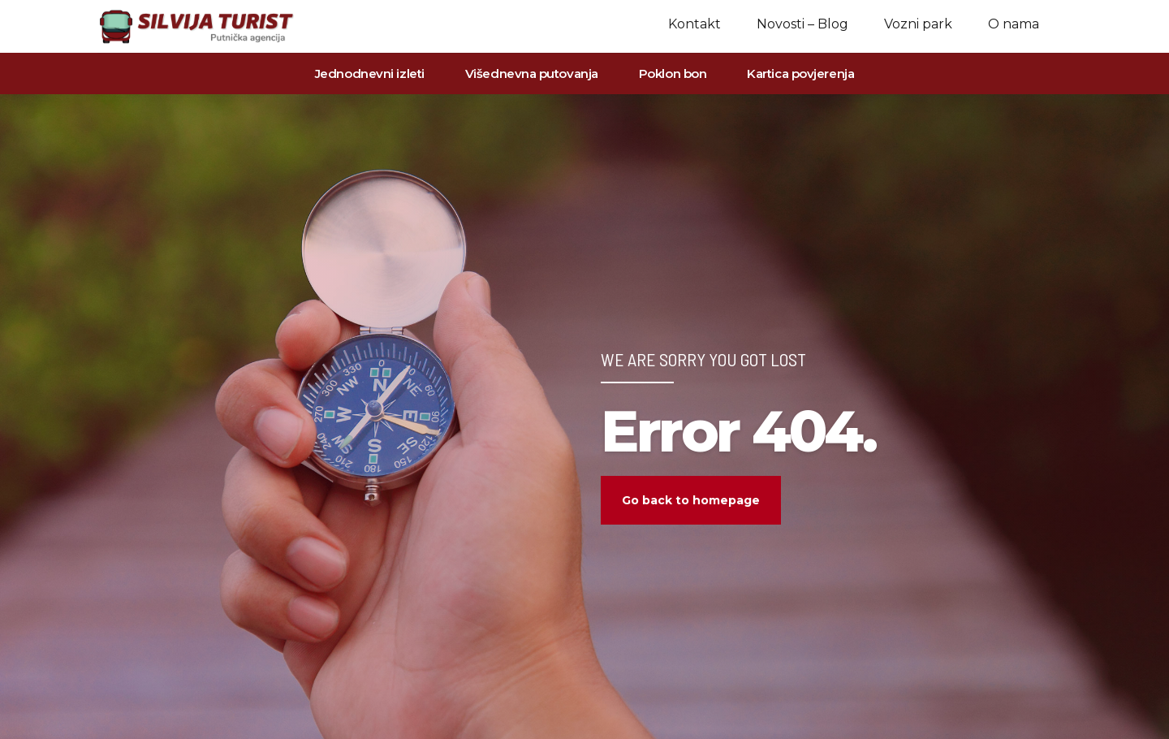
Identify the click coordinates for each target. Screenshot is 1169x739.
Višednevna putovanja (531, 73)
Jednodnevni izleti (370, 73)
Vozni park (918, 24)
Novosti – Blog (802, 24)
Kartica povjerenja (800, 73)
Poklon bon (673, 73)
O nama (1013, 24)
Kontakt (694, 24)
